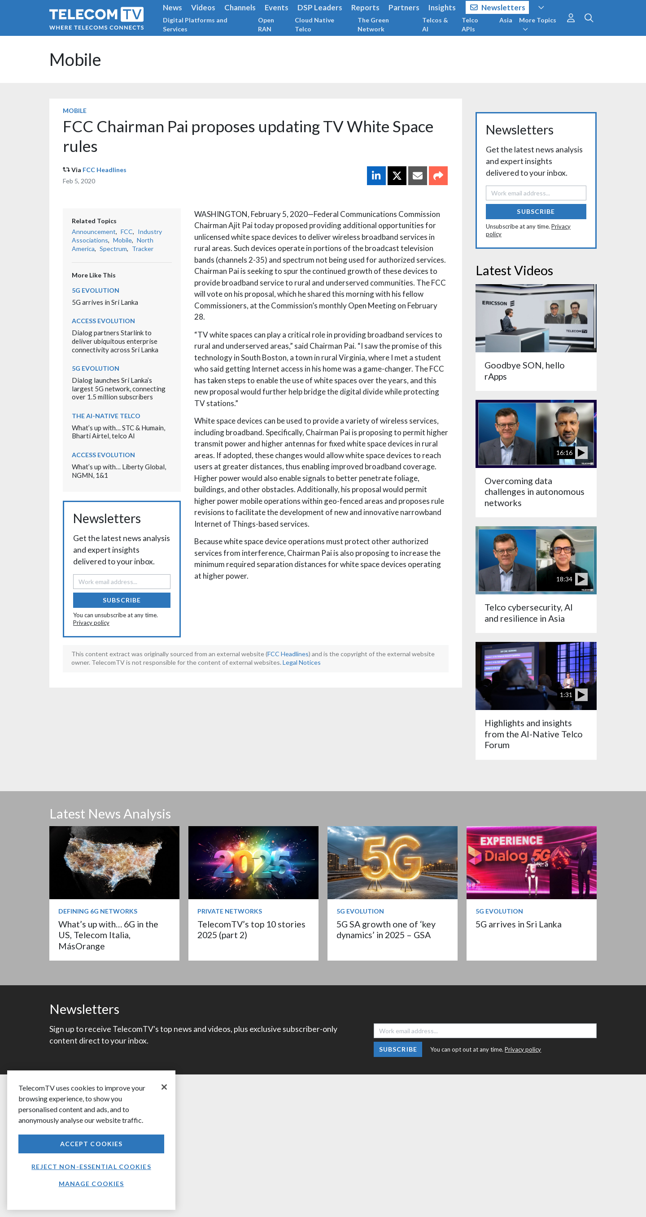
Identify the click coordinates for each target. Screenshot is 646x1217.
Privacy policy (91, 622)
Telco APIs (470, 24)
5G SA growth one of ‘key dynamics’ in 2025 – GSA (386, 929)
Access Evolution (103, 321)
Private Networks (229, 911)
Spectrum (113, 248)
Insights (442, 7)
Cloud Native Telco (314, 24)
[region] (91, 1140)
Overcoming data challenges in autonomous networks (534, 492)
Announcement (94, 231)
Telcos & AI (435, 24)
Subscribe (122, 600)
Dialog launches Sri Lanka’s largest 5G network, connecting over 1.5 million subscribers (119, 388)
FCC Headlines (105, 169)
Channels (240, 7)
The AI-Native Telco (106, 416)
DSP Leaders (319, 7)
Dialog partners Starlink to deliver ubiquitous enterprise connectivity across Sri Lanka (115, 341)
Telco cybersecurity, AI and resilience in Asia (528, 612)
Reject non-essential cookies (91, 1166)
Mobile (75, 59)
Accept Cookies (91, 1144)
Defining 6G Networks (97, 911)
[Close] (164, 1087)
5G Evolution (95, 290)
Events (276, 7)
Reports (365, 7)
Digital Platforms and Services (195, 24)
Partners (403, 7)
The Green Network (373, 24)
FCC (127, 231)
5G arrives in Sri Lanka (105, 302)
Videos (203, 7)
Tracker (142, 248)
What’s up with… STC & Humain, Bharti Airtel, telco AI (118, 432)
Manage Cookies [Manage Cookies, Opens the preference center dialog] (91, 1183)
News (172, 7)
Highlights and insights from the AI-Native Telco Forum (533, 734)
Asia (505, 20)
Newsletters (497, 7)
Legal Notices (302, 662)
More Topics (537, 24)
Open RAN (266, 24)
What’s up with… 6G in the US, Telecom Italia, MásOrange (108, 935)
